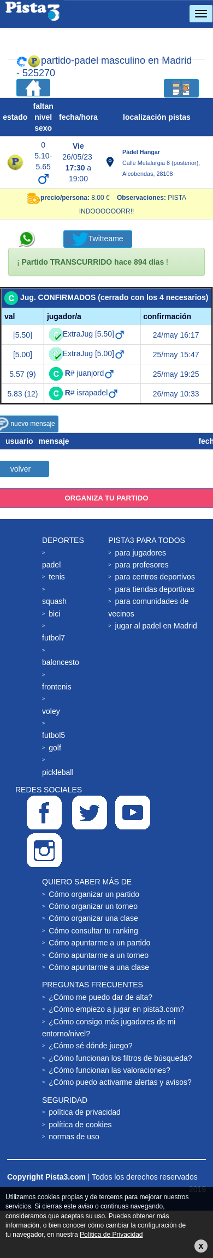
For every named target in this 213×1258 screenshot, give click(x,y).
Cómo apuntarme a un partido (99, 942)
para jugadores (140, 552)
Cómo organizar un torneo (93, 906)
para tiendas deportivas (155, 589)
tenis (57, 576)
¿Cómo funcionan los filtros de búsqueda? (120, 1058)
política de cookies (80, 1124)
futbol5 (53, 735)
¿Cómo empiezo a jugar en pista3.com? (116, 1009)
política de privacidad (85, 1112)
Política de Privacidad (111, 1234)
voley (51, 711)
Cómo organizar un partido (94, 894)
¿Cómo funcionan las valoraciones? (109, 1070)
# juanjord (90, 373)
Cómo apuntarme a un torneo (99, 955)
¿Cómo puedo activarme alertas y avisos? (120, 1082)
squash (54, 601)
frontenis (57, 686)
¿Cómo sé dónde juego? (90, 1045)
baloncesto (60, 662)
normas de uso (74, 1136)
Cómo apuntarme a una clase (99, 967)
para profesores (142, 564)
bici (54, 613)
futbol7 (53, 637)
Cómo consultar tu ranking (93, 930)
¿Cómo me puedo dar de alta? (100, 997)
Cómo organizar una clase (93, 918)
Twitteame (97, 239)
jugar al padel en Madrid (156, 625)
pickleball (58, 772)
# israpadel (92, 392)
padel (51, 564)
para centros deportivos (155, 576)
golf (55, 747)
